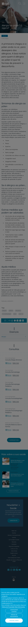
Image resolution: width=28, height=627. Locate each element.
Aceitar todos (14, 620)
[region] (14, 607)
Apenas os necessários (14, 615)
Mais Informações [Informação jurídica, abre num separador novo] (20, 607)
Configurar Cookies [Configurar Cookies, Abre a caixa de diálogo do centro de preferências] (14, 610)
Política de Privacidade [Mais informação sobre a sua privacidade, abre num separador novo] (8, 607)
